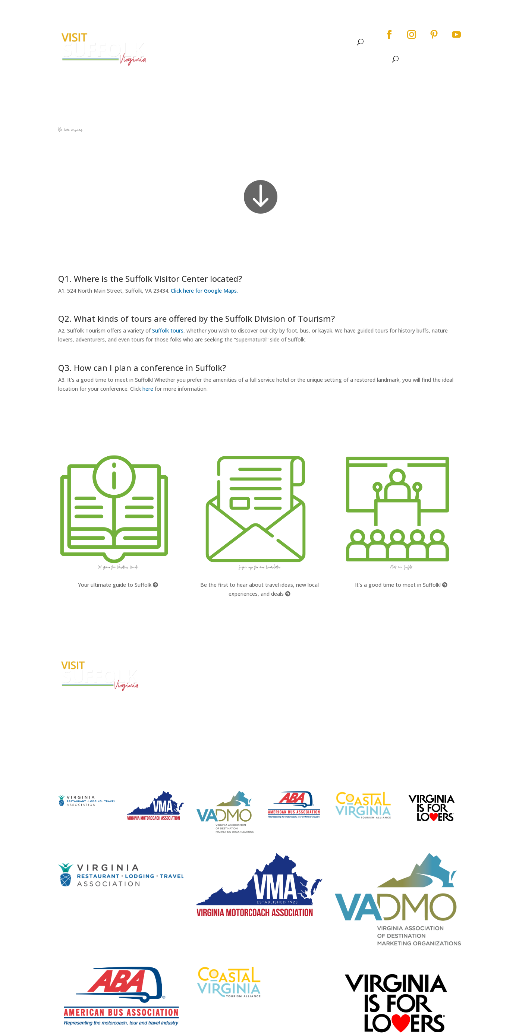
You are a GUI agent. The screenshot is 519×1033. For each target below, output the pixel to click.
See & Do (227, 42)
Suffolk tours (167, 330)
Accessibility (394, 677)
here (147, 388)
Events (263, 42)
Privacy (386, 691)
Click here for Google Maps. (204, 290)
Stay (311, 42)
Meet (339, 42)
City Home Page (398, 663)
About (192, 42)
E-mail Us (175, 712)
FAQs (277, 663)
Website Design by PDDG (408, 705)
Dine (292, 42)
